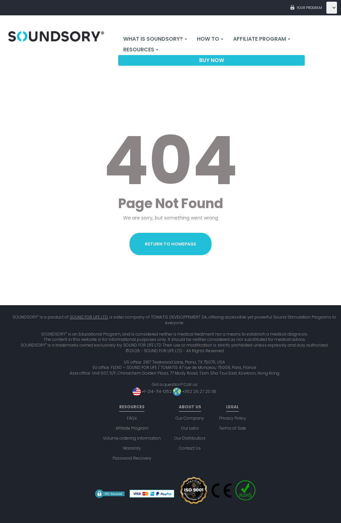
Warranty (132, 448)
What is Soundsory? (155, 39)
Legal (232, 407)
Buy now (211, 60)
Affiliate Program (261, 39)
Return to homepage (170, 244)
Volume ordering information (132, 438)
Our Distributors (189, 438)
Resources (140, 50)
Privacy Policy (232, 418)
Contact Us (190, 448)
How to (210, 39)
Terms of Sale (232, 428)
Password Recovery (132, 458)
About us (190, 407)
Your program (309, 7)
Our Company (189, 418)
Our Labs (190, 428)
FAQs (132, 418)
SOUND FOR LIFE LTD (89, 317)
